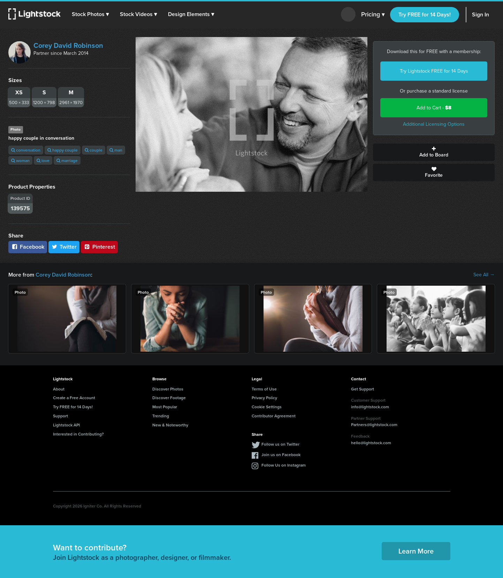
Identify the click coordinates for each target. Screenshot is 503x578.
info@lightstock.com (370, 407)
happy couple (62, 150)
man (115, 150)
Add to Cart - (434, 107)
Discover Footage (169, 398)
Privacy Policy (264, 398)
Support (60, 416)
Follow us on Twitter (280, 444)
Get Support (362, 389)
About (58, 389)
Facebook (27, 247)
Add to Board (433, 152)
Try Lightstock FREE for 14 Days (434, 71)
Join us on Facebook (280, 455)
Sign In (480, 14)
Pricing (372, 14)
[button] (90, 14)
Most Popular (164, 407)
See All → (484, 274)
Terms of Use (264, 389)
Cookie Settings (267, 407)
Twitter (64, 247)
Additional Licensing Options (434, 124)
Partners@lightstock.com (374, 424)
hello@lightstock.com (371, 443)
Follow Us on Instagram (283, 465)
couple (93, 150)
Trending (160, 416)
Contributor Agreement (274, 416)
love (43, 160)
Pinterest (99, 247)
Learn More (416, 551)
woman (20, 160)
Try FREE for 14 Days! (424, 14)
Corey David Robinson (68, 45)
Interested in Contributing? (78, 434)
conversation (25, 150)
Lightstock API (66, 425)
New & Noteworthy (170, 425)
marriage (67, 160)
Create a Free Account (74, 398)
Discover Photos (167, 389)
